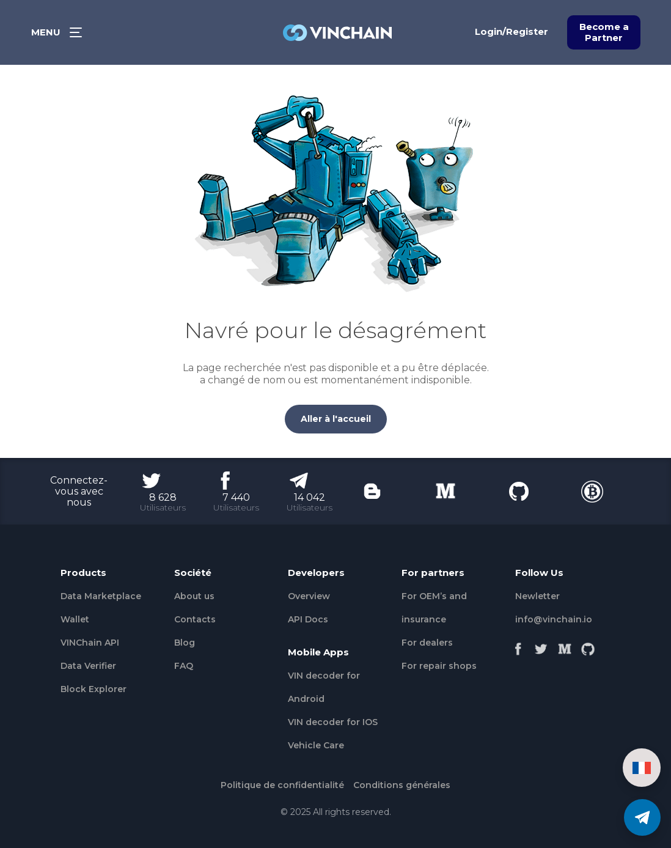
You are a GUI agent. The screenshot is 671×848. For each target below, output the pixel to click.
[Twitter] (541, 645)
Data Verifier (88, 665)
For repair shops (439, 665)
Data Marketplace (101, 596)
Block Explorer (94, 689)
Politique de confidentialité (282, 785)
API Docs (308, 619)
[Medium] (564, 645)
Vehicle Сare (316, 745)
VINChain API (90, 642)
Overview (309, 596)
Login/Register (511, 31)
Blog (184, 642)
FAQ (183, 665)
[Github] (588, 645)
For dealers (427, 642)
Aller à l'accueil (336, 418)
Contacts (195, 619)
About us (194, 596)
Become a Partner (604, 32)
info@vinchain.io (553, 619)
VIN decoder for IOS (333, 722)
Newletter (537, 596)
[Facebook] (518, 645)
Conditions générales (401, 785)
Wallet (75, 619)
